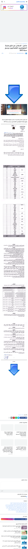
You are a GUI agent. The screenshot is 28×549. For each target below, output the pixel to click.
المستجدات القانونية (22, 509)
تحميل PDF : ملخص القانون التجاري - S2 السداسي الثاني (11, 547)
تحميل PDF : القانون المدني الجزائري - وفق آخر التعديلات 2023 (12, 532)
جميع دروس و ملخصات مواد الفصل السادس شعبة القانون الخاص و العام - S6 (11, 537)
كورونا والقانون (17, 507)
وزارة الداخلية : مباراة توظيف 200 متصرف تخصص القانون (8, 433)
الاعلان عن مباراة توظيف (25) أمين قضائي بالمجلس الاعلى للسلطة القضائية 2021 (21, 434)
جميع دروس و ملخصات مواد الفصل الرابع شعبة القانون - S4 (12, 527)
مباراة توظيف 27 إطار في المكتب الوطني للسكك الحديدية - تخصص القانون (21, 448)
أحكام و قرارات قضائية (21, 505)
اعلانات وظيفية (18, 43)
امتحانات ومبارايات (15, 503)
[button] (26, 2)
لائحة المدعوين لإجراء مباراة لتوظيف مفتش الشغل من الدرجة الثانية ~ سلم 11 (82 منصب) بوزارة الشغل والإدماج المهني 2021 (7, 450)
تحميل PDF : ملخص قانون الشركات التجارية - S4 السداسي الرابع (12, 542)
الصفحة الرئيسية (24, 43)
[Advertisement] (14, 27)
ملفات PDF (23, 503)
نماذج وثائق (10, 507)
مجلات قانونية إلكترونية (11, 505)
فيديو (24, 507)
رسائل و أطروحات (12, 509)
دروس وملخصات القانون (21, 512)
